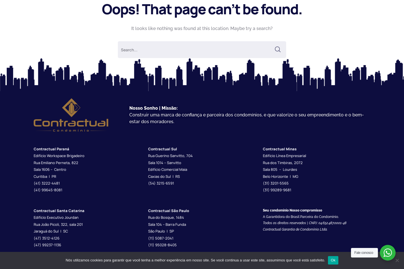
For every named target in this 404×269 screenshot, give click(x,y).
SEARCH (277, 49)
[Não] (397, 260)
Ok (333, 260)
